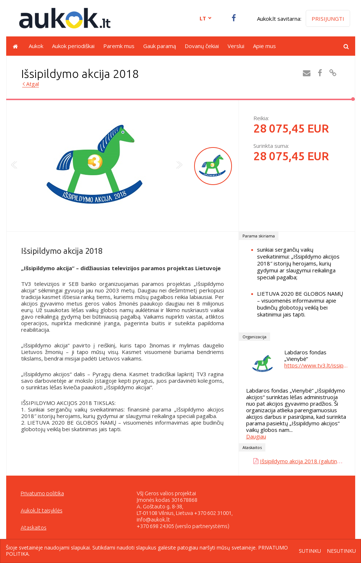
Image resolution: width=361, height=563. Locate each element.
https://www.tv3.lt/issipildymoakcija (316, 365)
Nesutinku (341, 551)
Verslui (236, 46)
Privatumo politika (42, 493)
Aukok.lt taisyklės (42, 510)
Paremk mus (119, 46)
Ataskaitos (34, 527)
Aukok (36, 46)
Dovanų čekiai (202, 46)
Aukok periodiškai (73, 46)
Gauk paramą (159, 46)
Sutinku (310, 551)
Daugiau (256, 436)
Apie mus (264, 46)
